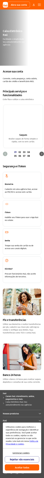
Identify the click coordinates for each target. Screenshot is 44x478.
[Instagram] (5, 420)
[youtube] (11, 420)
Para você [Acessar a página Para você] (7, 393)
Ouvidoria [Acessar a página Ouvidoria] (7, 401)
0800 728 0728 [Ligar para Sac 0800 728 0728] (13, 397)
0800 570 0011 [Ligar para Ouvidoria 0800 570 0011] (18, 401)
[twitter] (22, 420)
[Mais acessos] (33, 5)
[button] (19, 5)
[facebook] (17, 420)
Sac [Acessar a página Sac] (4, 397)
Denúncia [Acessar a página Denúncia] (7, 404)
